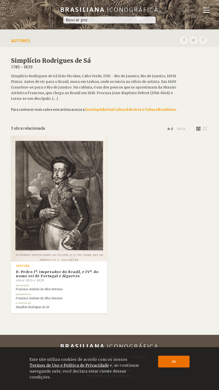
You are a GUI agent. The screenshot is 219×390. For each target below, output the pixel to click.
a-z (170, 129)
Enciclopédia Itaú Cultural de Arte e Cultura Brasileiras (130, 110)
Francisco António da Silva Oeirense (39, 289)
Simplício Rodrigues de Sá (32, 307)
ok (174, 361)
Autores (20, 40)
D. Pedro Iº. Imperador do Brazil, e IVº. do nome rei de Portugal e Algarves (57, 276)
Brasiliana (109, 9)
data (181, 129)
